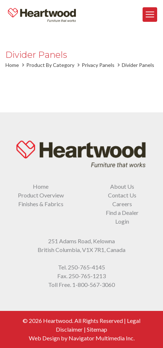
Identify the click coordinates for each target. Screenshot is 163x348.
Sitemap (97, 329)
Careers (122, 203)
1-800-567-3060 (93, 284)
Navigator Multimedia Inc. (102, 338)
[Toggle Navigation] (150, 14)
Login (122, 221)
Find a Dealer (122, 212)
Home (12, 65)
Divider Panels (138, 65)
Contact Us (122, 195)
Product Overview (41, 195)
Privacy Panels (98, 65)
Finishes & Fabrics (40, 203)
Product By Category (50, 65)
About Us (122, 186)
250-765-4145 (86, 267)
